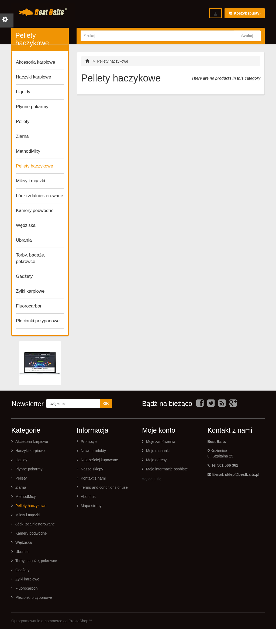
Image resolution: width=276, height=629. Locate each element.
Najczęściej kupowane (99, 460)
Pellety (22, 121)
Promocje (89, 441)
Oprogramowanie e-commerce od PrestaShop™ (51, 621)
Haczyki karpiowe (33, 77)
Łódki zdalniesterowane (39, 195)
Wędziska (26, 225)
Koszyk (245, 13)
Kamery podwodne (35, 210)
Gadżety (24, 276)
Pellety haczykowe (34, 166)
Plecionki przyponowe (38, 320)
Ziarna (22, 136)
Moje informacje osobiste (167, 469)
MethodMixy (28, 151)
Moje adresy (156, 460)
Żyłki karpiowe (30, 291)
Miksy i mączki (30, 180)
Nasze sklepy (92, 469)
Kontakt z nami (93, 478)
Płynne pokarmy (32, 106)
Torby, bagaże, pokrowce (30, 258)
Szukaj (247, 36)
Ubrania (24, 240)
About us (88, 496)
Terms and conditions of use (104, 487)
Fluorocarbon (29, 306)
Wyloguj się (151, 479)
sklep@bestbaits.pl (242, 474)
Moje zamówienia (160, 441)
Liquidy (23, 91)
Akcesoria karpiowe (35, 62)
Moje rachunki (158, 451)
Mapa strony (91, 506)
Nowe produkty (93, 451)
